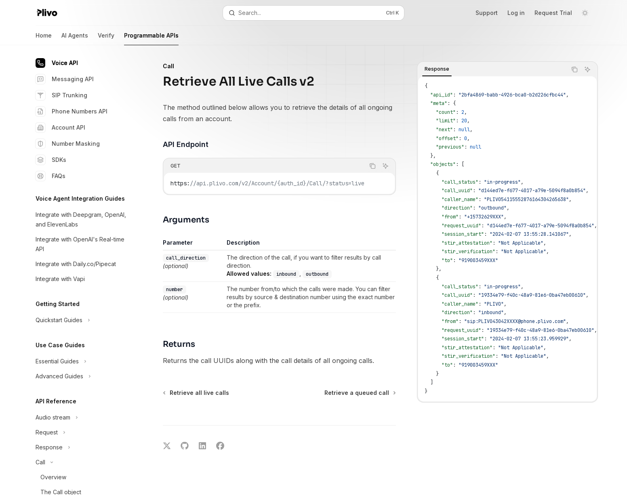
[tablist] (492, 69)
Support (487, 12)
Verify (106, 38)
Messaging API (65, 79)
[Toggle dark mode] (585, 12)
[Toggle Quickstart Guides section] (81, 320)
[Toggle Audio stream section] (81, 417)
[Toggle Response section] (81, 447)
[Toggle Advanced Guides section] (81, 376)
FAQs (50, 176)
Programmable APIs (151, 38)
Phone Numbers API (71, 111)
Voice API (57, 63)
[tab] (437, 69)
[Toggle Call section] (81, 462)
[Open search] (313, 13)
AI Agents (74, 38)
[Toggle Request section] (81, 432)
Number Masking (68, 144)
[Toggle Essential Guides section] (81, 361)
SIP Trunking (61, 95)
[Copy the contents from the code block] (574, 69)
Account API (60, 127)
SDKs (51, 160)
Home (44, 38)
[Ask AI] (587, 69)
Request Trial (553, 12)
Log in (516, 12)
